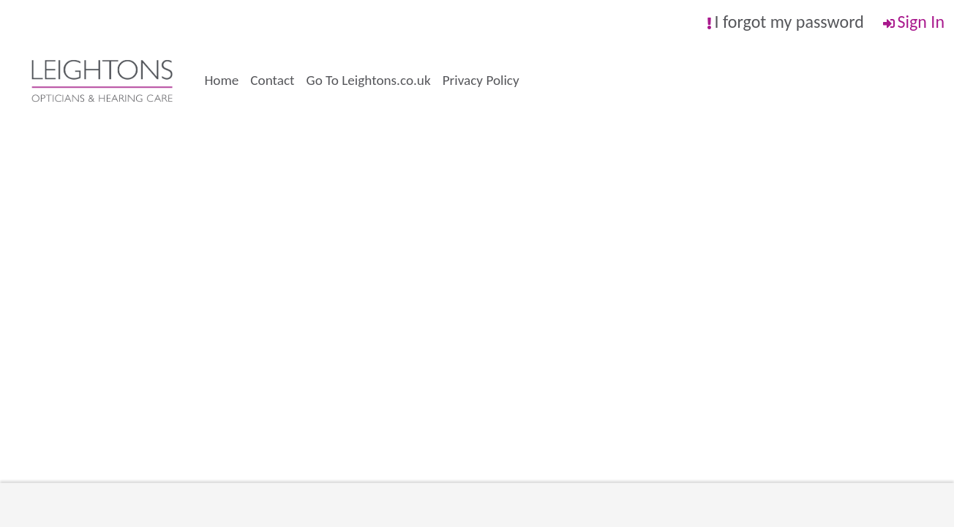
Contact (272, 80)
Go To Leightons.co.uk (369, 80)
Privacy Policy (481, 80)
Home (221, 80)
